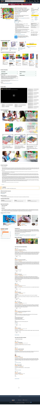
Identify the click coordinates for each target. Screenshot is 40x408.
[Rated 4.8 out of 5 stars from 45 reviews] (11, 237)
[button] (1, 3)
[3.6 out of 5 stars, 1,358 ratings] (31, 61)
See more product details (18, 33)
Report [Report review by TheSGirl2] (15, 358)
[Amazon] (2, 1)
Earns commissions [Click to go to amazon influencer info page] (9, 101)
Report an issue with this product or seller (20, 34)
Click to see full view (8, 19)
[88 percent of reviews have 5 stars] (6, 244)
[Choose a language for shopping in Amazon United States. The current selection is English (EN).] (27, 1)
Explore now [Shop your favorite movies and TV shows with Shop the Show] (24, 37)
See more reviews (17, 347)
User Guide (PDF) (3, 206)
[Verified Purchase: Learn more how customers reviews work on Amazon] (20, 273)
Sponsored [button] (2, 226)
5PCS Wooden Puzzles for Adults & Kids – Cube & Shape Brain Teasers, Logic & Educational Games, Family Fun (25, 236)
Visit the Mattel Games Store (18, 12)
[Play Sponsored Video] (9, 231)
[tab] (17, 247)
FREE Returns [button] (17, 17)
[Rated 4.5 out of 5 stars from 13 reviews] (26, 237)
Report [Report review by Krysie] (20, 301)
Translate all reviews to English (18, 351)
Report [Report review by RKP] (20, 294)
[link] (13, 44)
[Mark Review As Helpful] (16, 269)
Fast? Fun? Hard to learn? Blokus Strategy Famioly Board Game (10, 102)
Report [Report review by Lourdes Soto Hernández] (15, 381)
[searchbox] (15, 1)
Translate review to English (18, 382)
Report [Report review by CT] (20, 345)
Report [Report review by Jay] (20, 337)
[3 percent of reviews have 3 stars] (6, 247)
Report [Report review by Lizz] (20, 283)
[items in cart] (38, 1)
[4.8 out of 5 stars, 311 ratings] (4, 60)
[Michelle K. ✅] (5, 101)
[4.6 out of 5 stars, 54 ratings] (24, 60)
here (12, 91)
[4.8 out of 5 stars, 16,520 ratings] (38, 63)
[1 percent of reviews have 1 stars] (6, 249)
